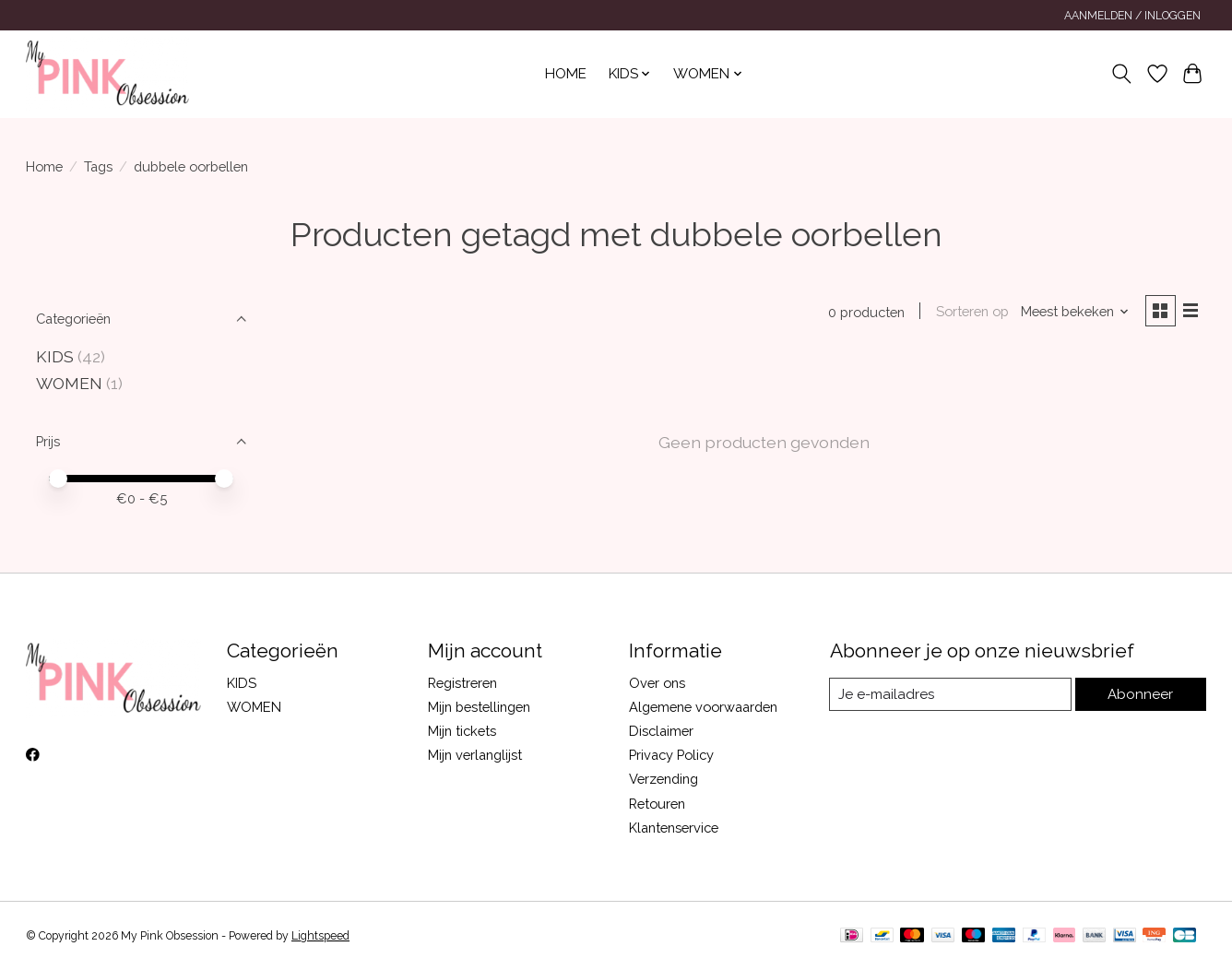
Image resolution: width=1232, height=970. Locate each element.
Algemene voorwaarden (703, 707)
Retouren (657, 803)
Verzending (663, 779)
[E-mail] (952, 694)
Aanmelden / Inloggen (1132, 15)
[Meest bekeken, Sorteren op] (1073, 312)
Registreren (462, 683)
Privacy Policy (671, 755)
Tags (98, 166)
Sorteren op (969, 312)
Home (565, 73)
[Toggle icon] (1121, 73)
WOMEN (69, 383)
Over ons (657, 683)
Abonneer (1142, 694)
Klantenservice (673, 827)
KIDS (55, 356)
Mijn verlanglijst (475, 755)
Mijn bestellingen (479, 707)
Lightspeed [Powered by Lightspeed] (320, 935)
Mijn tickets (462, 731)
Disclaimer (661, 731)
